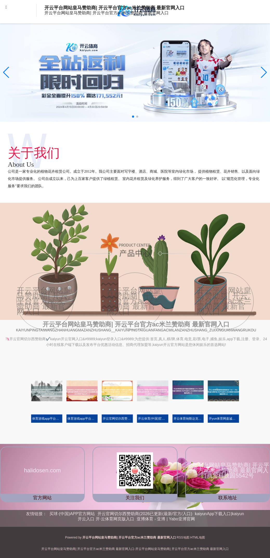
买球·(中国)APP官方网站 (72, 514)
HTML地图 (197, 537)
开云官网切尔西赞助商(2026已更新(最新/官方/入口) (144, 514)
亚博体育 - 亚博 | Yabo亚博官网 (166, 519)
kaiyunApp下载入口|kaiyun (219, 514)
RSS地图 (183, 537)
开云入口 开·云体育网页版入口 (106, 519)
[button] (263, 72)
